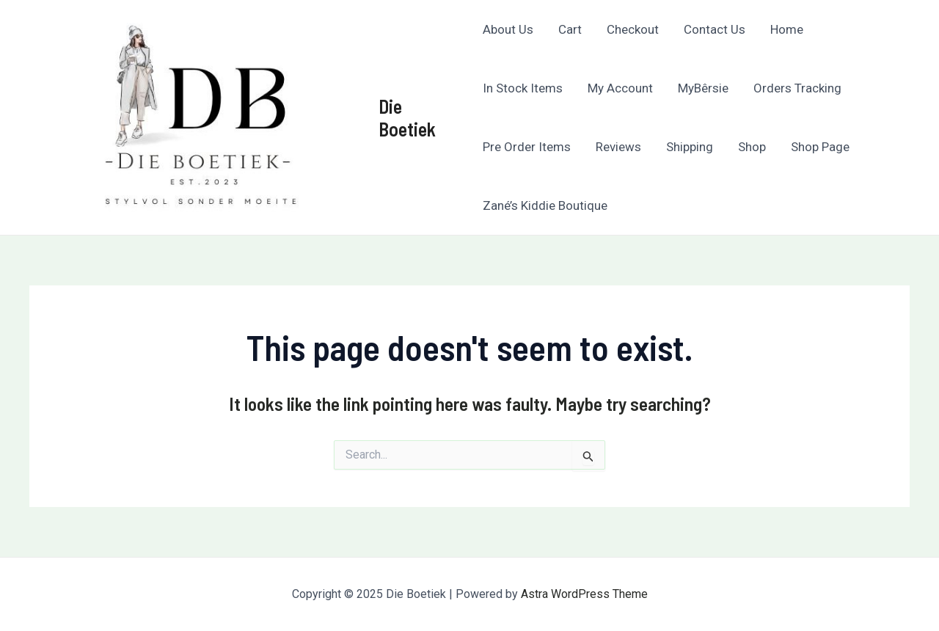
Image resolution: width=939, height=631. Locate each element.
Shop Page (820, 146)
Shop (752, 146)
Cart (570, 29)
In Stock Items (523, 88)
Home (786, 29)
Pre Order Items (527, 146)
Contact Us (714, 29)
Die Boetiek (407, 117)
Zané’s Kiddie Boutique (545, 205)
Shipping (689, 146)
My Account (620, 88)
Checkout (633, 29)
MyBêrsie (703, 88)
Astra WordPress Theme (584, 594)
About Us (508, 29)
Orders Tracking (797, 88)
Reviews (618, 146)
